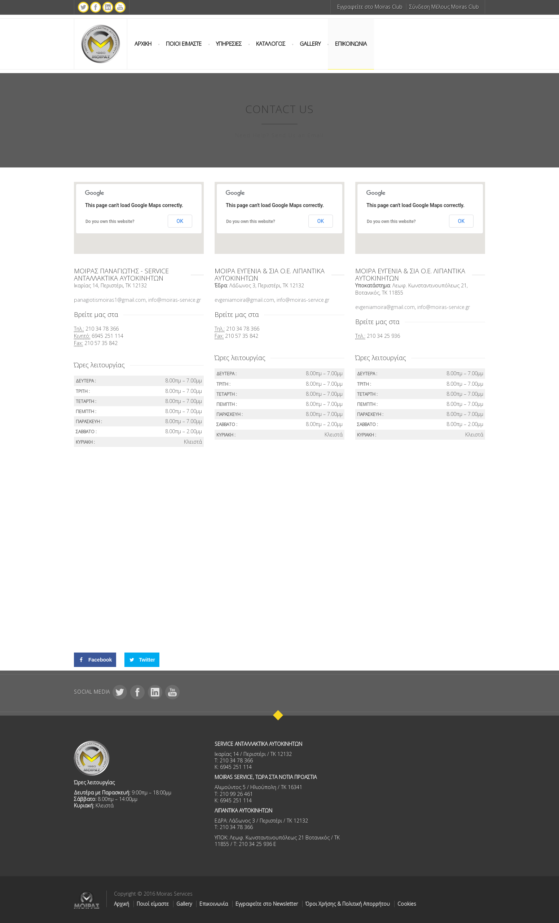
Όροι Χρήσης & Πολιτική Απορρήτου (347, 903)
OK (180, 221)
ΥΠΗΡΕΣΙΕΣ (229, 43)
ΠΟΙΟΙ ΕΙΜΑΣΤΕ (184, 43)
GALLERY (310, 43)
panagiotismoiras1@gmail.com (110, 299)
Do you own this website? (110, 221)
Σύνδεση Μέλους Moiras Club (444, 6)
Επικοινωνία (213, 903)
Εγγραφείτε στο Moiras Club (369, 6)
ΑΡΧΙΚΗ (143, 43)
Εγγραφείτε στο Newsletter (267, 903)
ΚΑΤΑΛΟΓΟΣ (270, 43)
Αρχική (121, 903)
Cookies (406, 903)
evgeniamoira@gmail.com (244, 299)
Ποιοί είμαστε (153, 903)
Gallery (184, 903)
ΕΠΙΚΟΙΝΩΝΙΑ (351, 43)
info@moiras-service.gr (175, 299)
